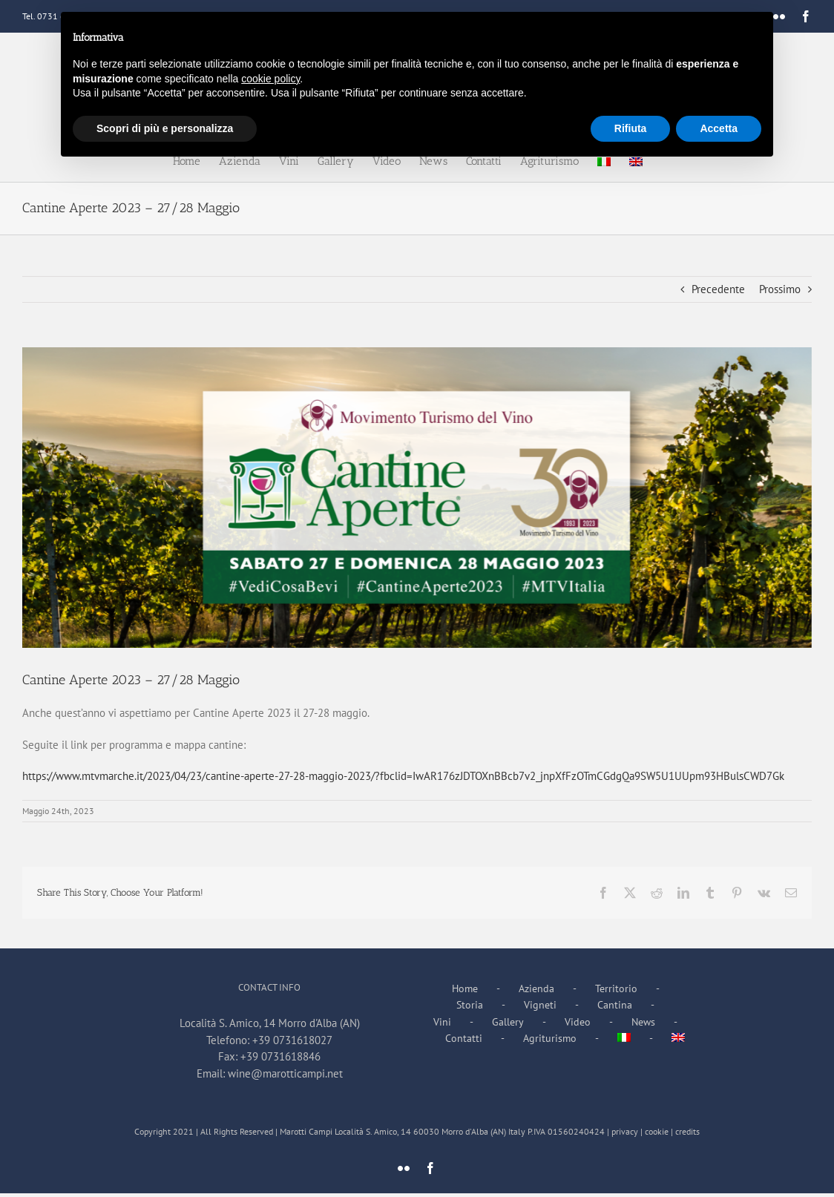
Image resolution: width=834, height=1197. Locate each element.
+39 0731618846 (280, 1056)
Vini (442, 1022)
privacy (624, 1131)
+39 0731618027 (292, 1040)
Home (465, 988)
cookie (657, 1131)
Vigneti (540, 1004)
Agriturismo (550, 1038)
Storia (469, 1004)
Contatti (463, 1038)
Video (578, 1022)
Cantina (614, 1004)
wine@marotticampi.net (285, 1073)
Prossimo (780, 289)
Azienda (536, 988)
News (643, 1022)
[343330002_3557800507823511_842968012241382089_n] (417, 497)
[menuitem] (644, 1038)
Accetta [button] (719, 128)
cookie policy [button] (270, 79)
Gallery (508, 1022)
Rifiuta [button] (630, 128)
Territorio (616, 988)
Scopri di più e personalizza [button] (164, 128)
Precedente (718, 289)
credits (687, 1131)
